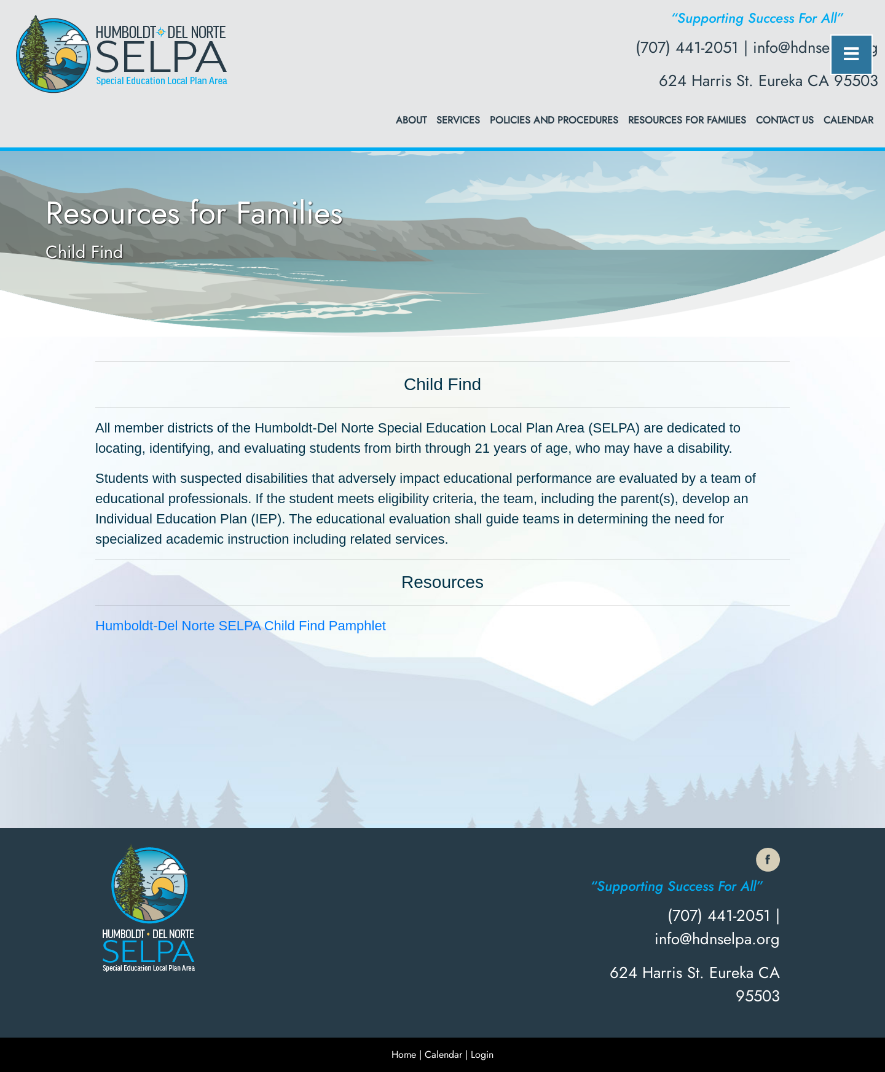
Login (482, 1054)
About (411, 120)
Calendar (848, 120)
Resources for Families (687, 120)
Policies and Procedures (554, 120)
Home (403, 1054)
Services (458, 120)
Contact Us (785, 120)
